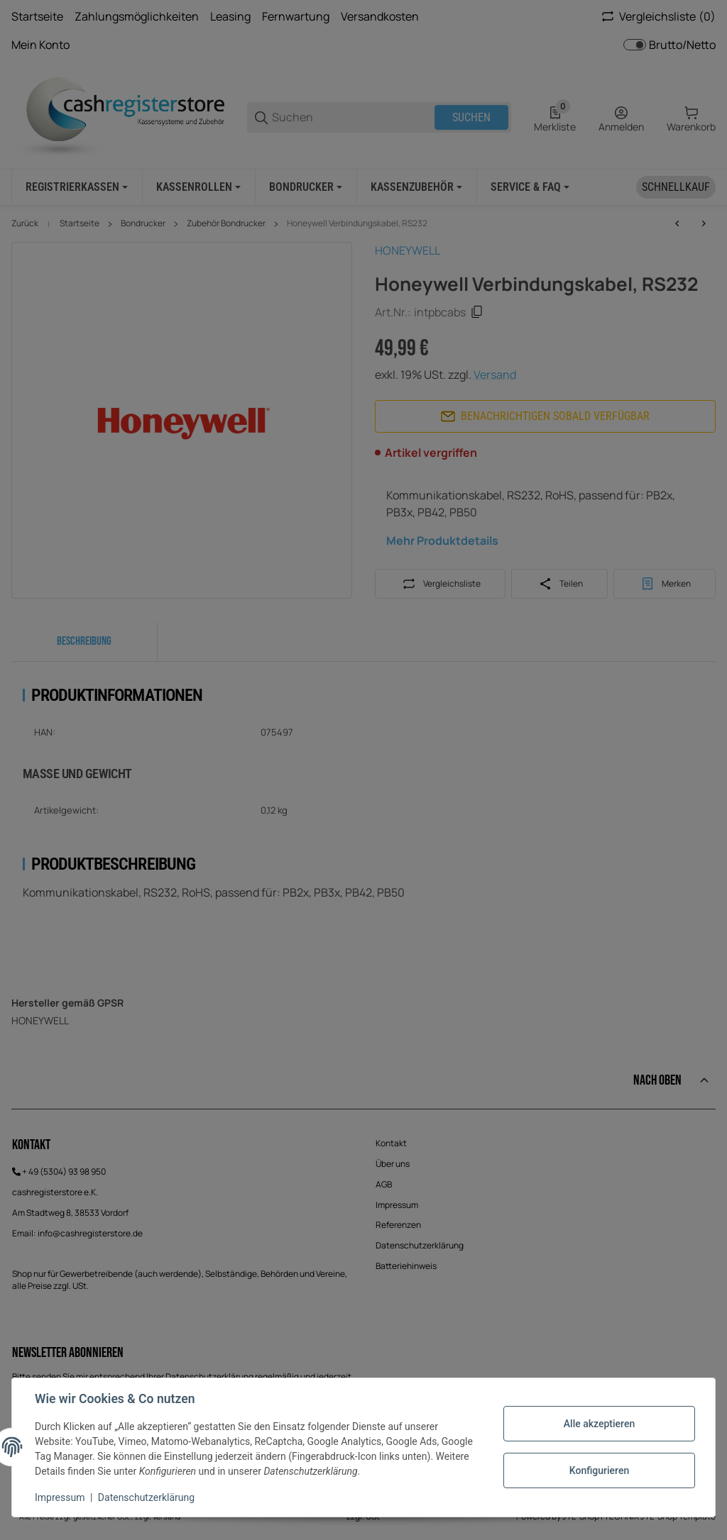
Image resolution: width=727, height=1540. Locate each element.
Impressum (59, 1497)
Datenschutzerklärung (146, 1497)
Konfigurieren (599, 1470)
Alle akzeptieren (599, 1423)
